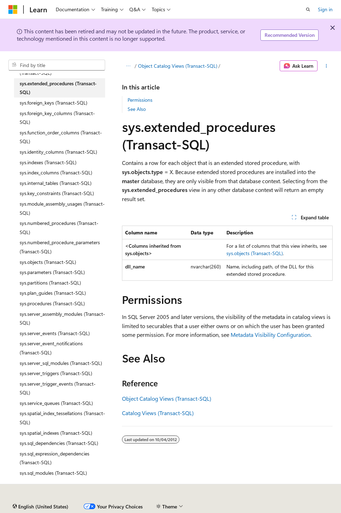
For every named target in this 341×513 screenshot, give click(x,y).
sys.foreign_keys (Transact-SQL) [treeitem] (53, 102)
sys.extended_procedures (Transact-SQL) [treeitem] (58, 88)
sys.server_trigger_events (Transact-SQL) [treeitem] (58, 388)
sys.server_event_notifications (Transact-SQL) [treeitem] (51, 348)
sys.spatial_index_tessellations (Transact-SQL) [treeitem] (62, 418)
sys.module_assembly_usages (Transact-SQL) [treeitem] (62, 208)
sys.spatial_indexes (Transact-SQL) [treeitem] (56, 432)
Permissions (140, 99)
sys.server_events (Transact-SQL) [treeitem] (55, 333)
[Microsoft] (13, 9)
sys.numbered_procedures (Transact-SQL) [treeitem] (59, 227)
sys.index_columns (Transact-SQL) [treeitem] (56, 172)
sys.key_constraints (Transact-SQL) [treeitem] (57, 193)
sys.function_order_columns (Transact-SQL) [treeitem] (61, 137)
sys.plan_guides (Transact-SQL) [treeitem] (53, 292)
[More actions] (326, 66)
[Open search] (308, 9)
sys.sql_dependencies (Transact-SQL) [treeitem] (59, 443)
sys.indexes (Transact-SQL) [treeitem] (48, 162)
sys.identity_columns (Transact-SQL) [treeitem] (58, 151)
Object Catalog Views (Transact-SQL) (177, 65)
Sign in (325, 9)
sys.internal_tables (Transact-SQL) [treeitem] (55, 183)
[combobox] (56, 65)
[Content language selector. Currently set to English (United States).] (40, 506)
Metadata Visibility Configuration (271, 334)
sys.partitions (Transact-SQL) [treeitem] (50, 282)
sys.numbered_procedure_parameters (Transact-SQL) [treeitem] (60, 247)
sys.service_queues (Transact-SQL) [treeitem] (56, 403)
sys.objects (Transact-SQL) (254, 253)
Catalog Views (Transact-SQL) (158, 413)
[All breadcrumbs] (128, 66)
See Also (137, 109)
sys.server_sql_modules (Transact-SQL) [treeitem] (61, 363)
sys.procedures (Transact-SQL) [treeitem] (52, 303)
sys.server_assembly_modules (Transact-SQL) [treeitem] (62, 318)
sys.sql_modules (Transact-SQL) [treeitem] (53, 472)
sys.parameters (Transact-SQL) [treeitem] (52, 272)
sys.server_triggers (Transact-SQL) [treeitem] (56, 373)
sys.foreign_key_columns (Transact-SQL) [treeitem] (57, 118)
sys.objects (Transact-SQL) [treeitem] (48, 262)
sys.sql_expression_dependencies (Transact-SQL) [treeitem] (54, 458)
